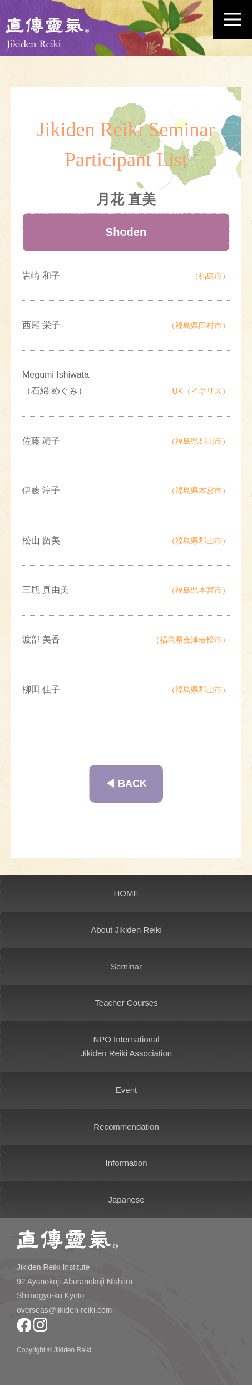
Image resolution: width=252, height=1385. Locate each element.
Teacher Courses (126, 1002)
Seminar (126, 966)
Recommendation (126, 1126)
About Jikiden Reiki (126, 929)
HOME (126, 893)
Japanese (126, 1199)
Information (126, 1163)
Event (126, 1090)
